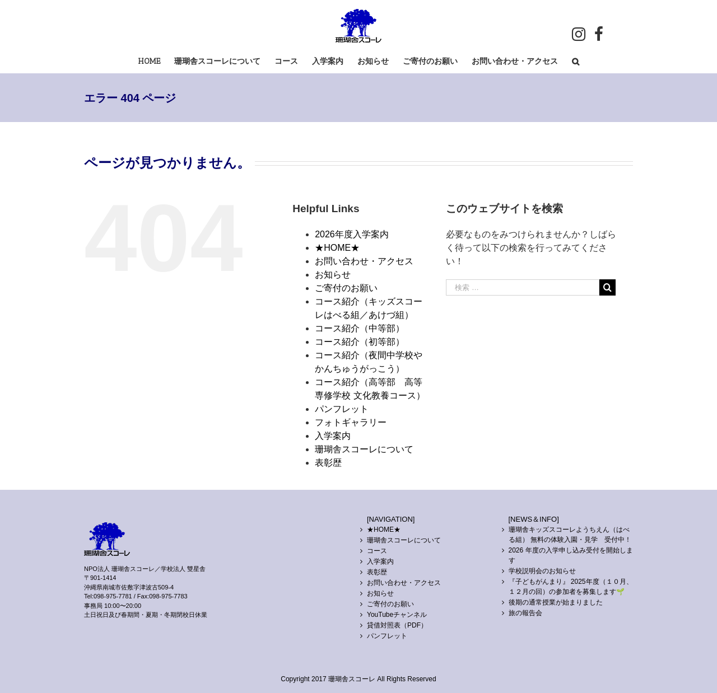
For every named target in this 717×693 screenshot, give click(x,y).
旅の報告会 (525, 613)
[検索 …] (522, 287)
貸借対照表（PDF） (397, 625)
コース (377, 551)
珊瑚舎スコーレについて (364, 449)
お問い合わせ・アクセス (364, 261)
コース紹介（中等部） (359, 328)
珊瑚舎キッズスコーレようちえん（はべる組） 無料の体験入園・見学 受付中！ (570, 535)
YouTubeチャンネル (397, 615)
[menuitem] (156, 61)
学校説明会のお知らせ (542, 571)
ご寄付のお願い (346, 288)
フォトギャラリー (351, 422)
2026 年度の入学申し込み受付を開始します (571, 555)
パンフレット (342, 409)
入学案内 (333, 436)
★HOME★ (337, 247)
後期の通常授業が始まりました (556, 602)
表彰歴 (328, 462)
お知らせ (333, 274)
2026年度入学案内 (352, 234)
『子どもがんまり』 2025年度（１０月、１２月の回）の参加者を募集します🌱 (571, 587)
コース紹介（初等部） (359, 341)
